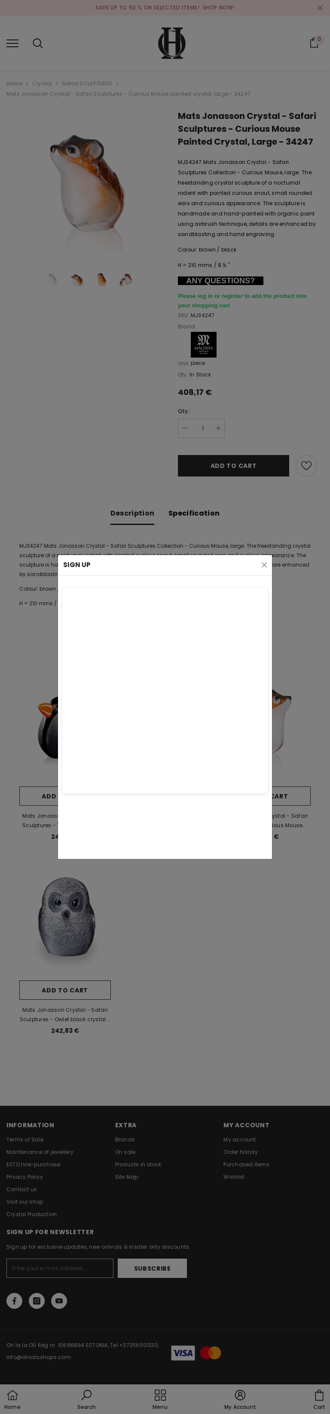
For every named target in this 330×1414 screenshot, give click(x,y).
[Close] (264, 565)
